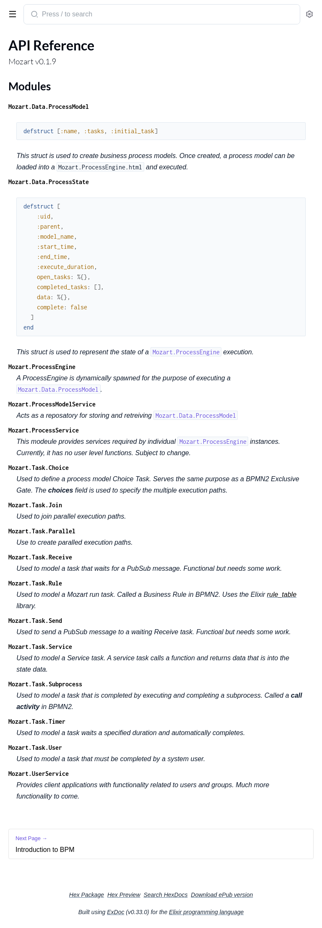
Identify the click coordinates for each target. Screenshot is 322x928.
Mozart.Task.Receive (40, 557)
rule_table (281, 594)
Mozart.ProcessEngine (41, 366)
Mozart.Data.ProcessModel (48, 106)
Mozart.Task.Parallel (41, 531)
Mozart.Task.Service (40, 646)
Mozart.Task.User (35, 747)
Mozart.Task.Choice (38, 467)
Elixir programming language (206, 912)
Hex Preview (123, 894)
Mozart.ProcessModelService (52, 404)
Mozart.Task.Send (35, 620)
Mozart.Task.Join (35, 505)
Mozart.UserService (38, 773)
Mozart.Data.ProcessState (48, 181)
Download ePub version (222, 894)
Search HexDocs (165, 894)
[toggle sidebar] (11, 13)
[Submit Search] (34, 15)
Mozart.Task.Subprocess (45, 684)
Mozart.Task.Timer (36, 721)
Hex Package (86, 894)
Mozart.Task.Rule (35, 583)
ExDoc (115, 912)
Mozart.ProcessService (43, 430)
